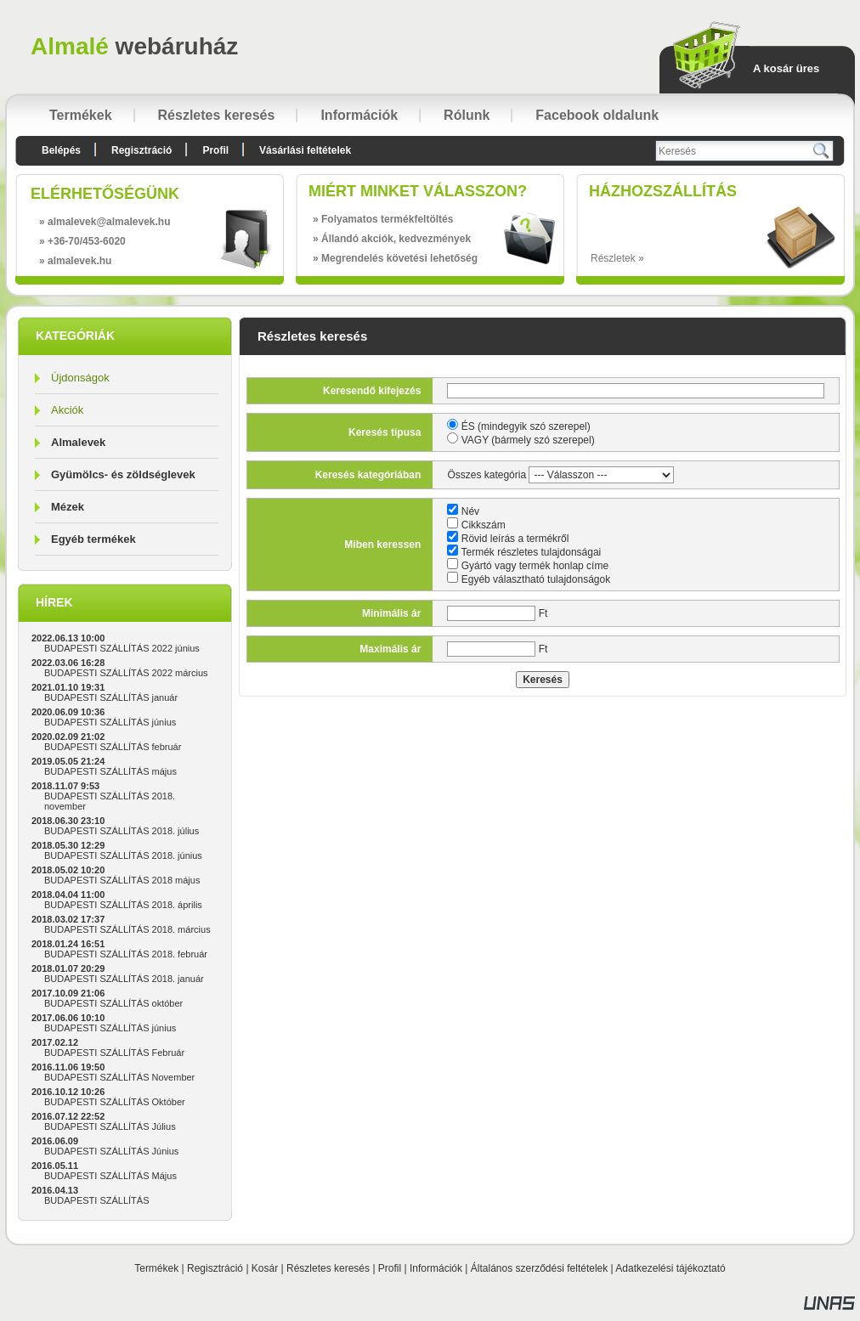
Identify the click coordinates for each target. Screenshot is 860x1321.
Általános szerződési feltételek (539, 1268)
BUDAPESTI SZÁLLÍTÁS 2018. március (127, 929)
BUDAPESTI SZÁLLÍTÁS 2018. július (121, 831)
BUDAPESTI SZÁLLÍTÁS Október (114, 1102)
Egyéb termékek (93, 539)
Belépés (61, 150)
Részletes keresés (328, 1268)
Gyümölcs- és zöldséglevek (123, 474)
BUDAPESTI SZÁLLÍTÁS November (119, 1077)
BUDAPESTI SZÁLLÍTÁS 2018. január (124, 979)
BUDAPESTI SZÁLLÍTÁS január (111, 697)
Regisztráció (215, 1268)
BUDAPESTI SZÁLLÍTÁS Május (110, 1176)
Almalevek (78, 442)
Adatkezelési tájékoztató (670, 1268)
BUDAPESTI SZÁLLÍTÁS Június (111, 1151)
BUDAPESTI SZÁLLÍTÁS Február (114, 1052)
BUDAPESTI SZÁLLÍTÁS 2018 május (122, 880)
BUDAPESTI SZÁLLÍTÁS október (113, 1003)
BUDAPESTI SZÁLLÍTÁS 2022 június (122, 648)
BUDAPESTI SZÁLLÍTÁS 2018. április (123, 905)
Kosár (265, 1268)
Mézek (67, 506)
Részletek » (617, 258)
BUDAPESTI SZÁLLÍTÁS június (110, 722)
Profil (389, 1268)
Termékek (156, 1268)
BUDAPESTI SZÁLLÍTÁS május (110, 771)
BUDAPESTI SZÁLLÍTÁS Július (110, 1126)
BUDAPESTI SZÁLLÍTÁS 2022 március (126, 673)
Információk (436, 1268)
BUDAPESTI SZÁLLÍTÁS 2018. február (125, 954)
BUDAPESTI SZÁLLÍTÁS (96, 1200)
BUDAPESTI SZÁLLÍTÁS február (112, 747)
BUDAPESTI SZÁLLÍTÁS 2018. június (123, 855)
